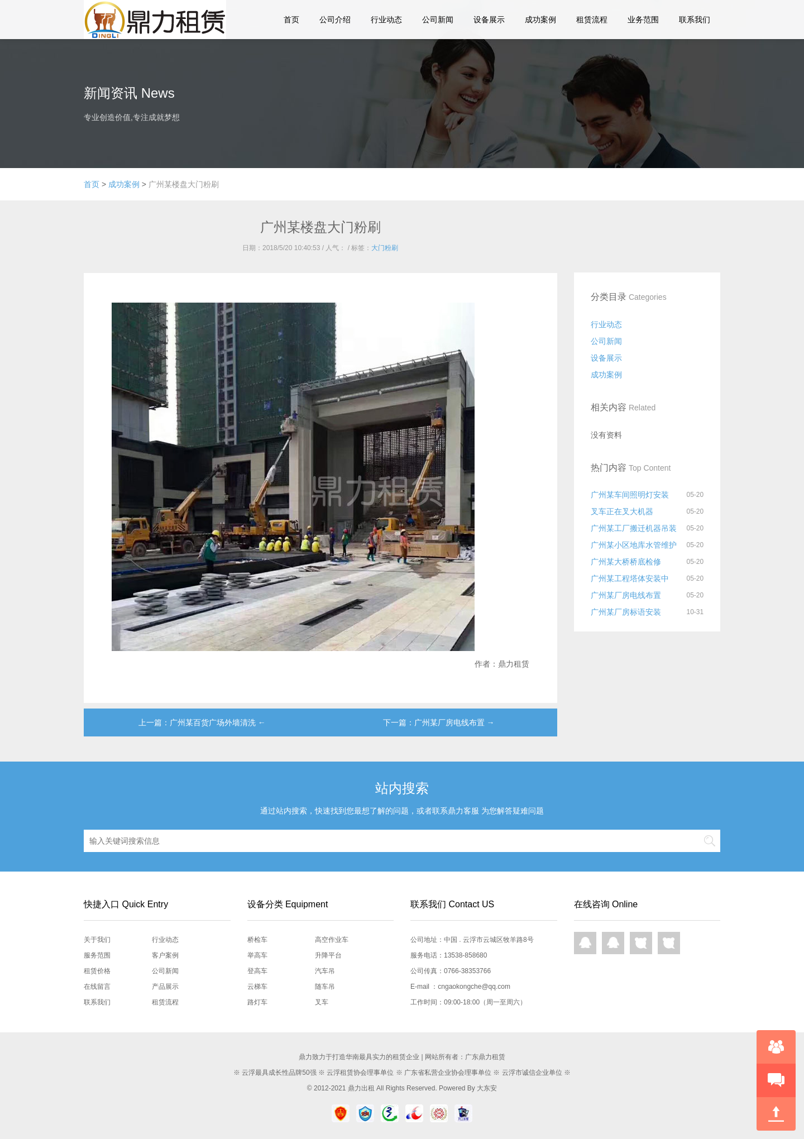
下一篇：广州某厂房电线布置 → (439, 722)
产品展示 (165, 986)
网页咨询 (641, 943)
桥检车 (257, 940)
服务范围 (97, 955)
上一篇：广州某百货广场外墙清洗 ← (202, 722)
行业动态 (386, 19)
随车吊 (325, 986)
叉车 (321, 1002)
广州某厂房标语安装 (626, 611)
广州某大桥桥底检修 (626, 561)
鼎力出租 (361, 1088)
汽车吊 (325, 971)
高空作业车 (331, 940)
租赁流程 (591, 19)
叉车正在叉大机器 (622, 511)
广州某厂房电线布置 (626, 595)
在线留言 (97, 986)
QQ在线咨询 (585, 943)
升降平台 (328, 955)
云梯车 (257, 986)
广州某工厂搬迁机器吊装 (634, 528)
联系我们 (694, 19)
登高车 (257, 971)
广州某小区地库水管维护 (634, 544)
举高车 (257, 955)
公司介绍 (335, 19)
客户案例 (165, 955)
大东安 (487, 1088)
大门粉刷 (384, 248)
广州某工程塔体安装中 (630, 578)
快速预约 (776, 1080)
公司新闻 (437, 19)
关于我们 (97, 940)
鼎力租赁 (150, 19)
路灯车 (257, 1002)
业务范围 (643, 19)
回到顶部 (776, 1114)
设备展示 (489, 19)
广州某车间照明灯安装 (630, 494)
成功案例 (540, 19)
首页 (291, 19)
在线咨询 (776, 1047)
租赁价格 (97, 971)
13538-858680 (465, 955)
